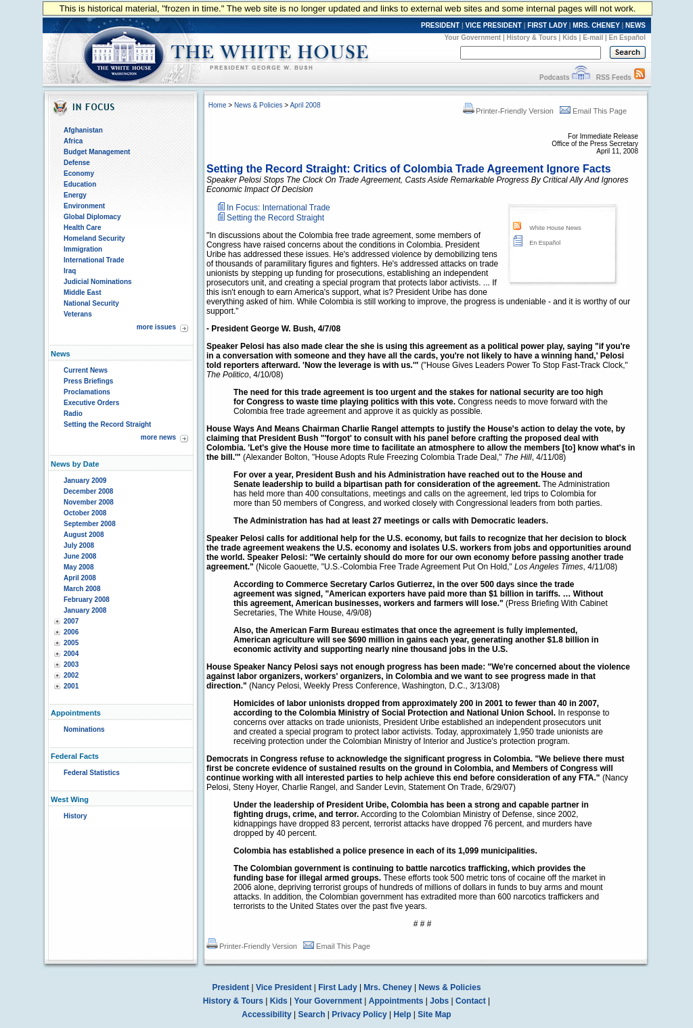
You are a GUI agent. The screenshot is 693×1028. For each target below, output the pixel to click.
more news (158, 437)
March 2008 (82, 588)
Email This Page (593, 111)
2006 (71, 632)
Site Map (434, 1014)
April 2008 (80, 578)
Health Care (83, 227)
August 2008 (84, 534)
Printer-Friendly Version (508, 111)
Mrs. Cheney (387, 987)
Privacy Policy (359, 1014)
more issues (156, 327)
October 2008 (85, 513)
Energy (75, 195)
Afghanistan (83, 130)
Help (402, 1014)
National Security (91, 303)
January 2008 (85, 610)
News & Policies (258, 105)
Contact (470, 1001)
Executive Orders (91, 402)
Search (312, 1014)
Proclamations (87, 392)
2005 (71, 643)
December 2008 (88, 491)
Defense (77, 162)
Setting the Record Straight (107, 424)
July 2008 (79, 545)
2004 (71, 653)
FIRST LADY (547, 25)
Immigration (83, 249)
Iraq (70, 271)
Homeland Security (94, 238)
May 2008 (78, 567)
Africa (73, 141)
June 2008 (80, 556)
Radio (73, 413)
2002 (71, 675)
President (230, 987)
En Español (627, 37)
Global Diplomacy (92, 216)
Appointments (396, 1001)
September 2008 (90, 524)
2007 (71, 621)
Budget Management (97, 152)
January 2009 (85, 480)
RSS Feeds (613, 77)
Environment (84, 206)
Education (80, 184)
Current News (86, 370)
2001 (71, 686)
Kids (569, 37)
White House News (555, 228)
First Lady (337, 987)
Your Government (472, 37)
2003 (71, 664)
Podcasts (554, 77)
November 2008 (89, 502)
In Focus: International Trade (278, 207)
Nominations (84, 729)
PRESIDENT (440, 25)
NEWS (635, 25)
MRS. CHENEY (596, 25)
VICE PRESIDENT (494, 25)
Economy (79, 173)
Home (217, 105)
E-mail (593, 37)
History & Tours (532, 37)
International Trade (94, 260)
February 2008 (87, 599)
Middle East (83, 292)
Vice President (284, 987)
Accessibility (266, 1014)
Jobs (439, 1001)
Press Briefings (88, 381)
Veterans (78, 314)
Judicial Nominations (98, 281)
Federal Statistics (92, 772)
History (75, 816)
